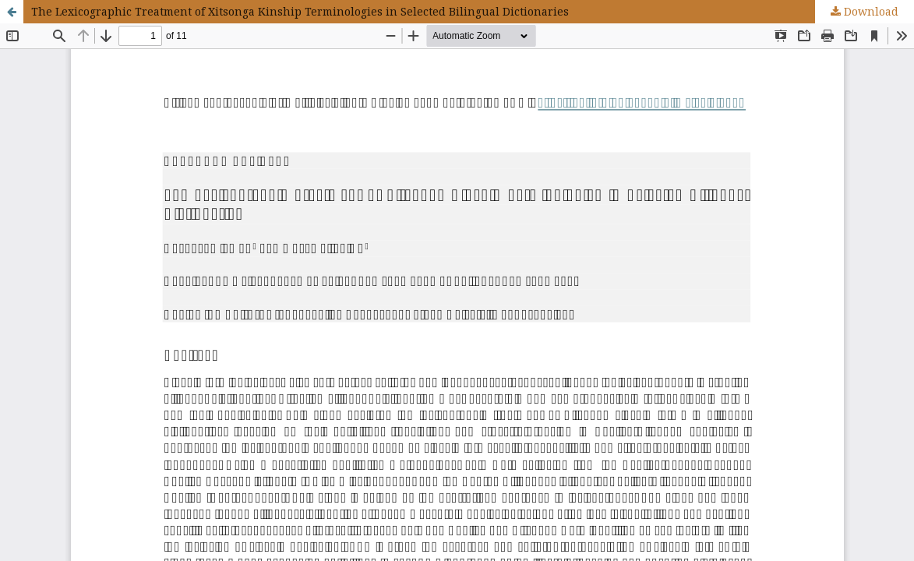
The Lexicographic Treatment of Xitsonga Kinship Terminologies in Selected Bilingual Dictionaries (300, 11)
